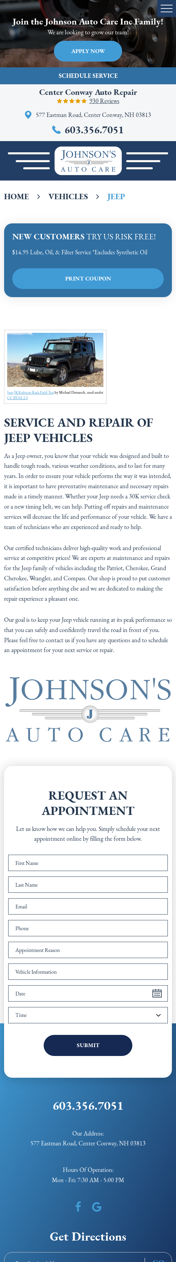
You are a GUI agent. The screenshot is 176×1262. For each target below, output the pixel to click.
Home (16, 196)
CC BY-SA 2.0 (17, 397)
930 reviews (104, 101)
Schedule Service (88, 76)
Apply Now (88, 51)
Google (96, 1206)
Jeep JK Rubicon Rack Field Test (30, 392)
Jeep (116, 196)
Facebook (78, 1206)
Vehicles (68, 196)
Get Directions (88, 1236)
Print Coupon (88, 278)
